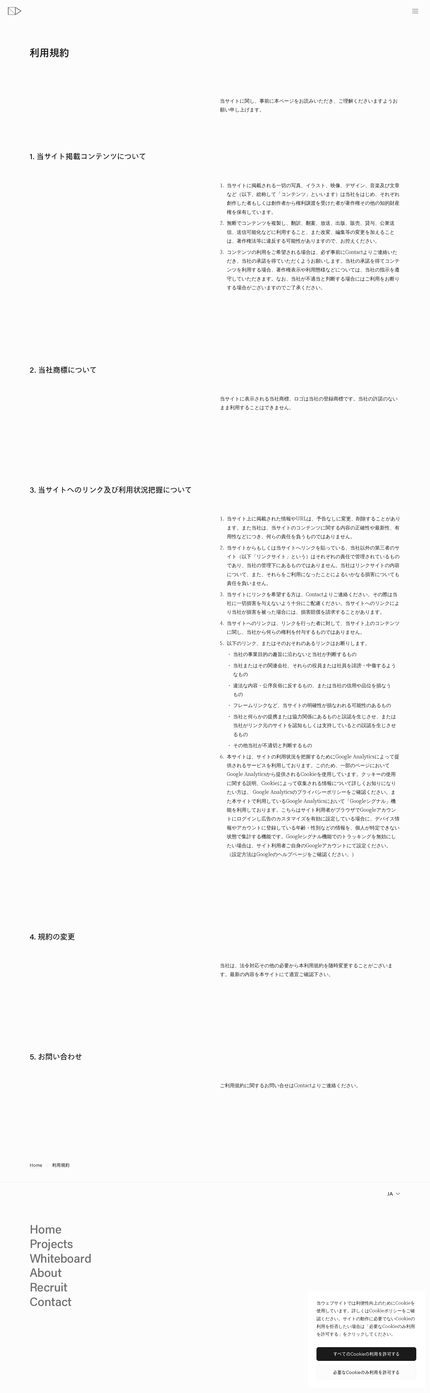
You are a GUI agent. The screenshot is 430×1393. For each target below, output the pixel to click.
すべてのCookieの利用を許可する (366, 1354)
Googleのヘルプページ (281, 854)
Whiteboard (60, 1258)
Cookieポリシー (385, 1311)
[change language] (393, 1193)
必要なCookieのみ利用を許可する (366, 1372)
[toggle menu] (415, 11)
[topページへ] (15, 11)
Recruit (48, 1286)
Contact (354, 252)
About (45, 1272)
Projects (51, 1243)
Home (36, 1165)
